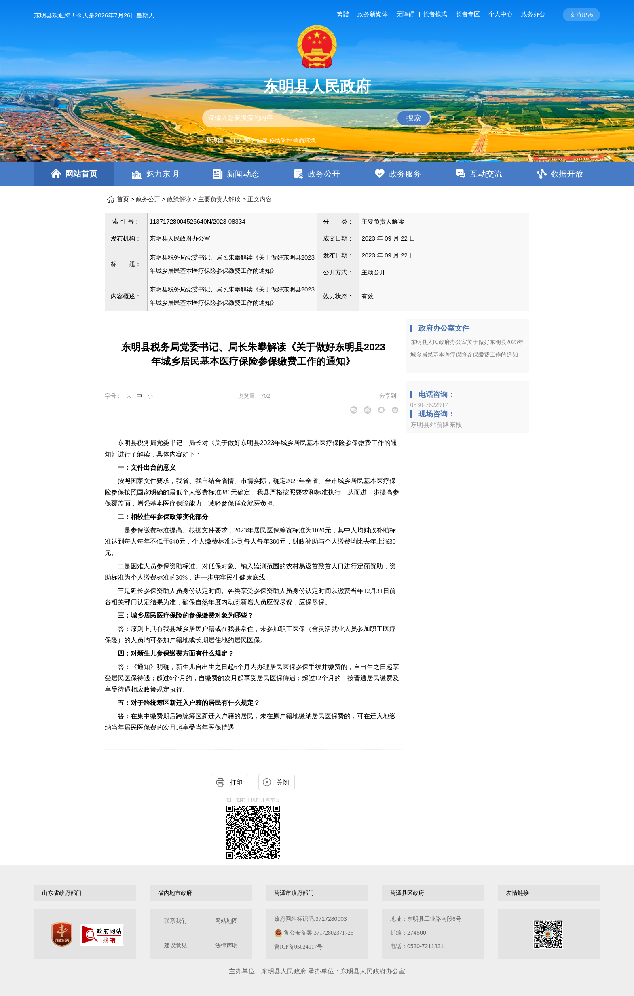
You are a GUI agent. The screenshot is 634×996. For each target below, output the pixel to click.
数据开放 (567, 173)
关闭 (282, 782)
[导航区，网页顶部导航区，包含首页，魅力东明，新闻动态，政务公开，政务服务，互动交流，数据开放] (317, 174)
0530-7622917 (429, 404)
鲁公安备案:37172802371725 (318, 933)
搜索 (413, 118)
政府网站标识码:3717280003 (313, 933)
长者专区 (468, 14)
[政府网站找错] (102, 935)
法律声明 (226, 946)
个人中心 (500, 14)
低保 (262, 140)
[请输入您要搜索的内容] (317, 118)
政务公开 (324, 173)
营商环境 (304, 140)
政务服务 (405, 173)
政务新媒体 (372, 14)
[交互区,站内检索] (317, 118)
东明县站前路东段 (436, 424)
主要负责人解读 (219, 199)
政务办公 (533, 14)
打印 (236, 782)
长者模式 (435, 14)
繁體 (343, 14)
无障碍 (405, 14)
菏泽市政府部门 (294, 893)
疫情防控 (280, 140)
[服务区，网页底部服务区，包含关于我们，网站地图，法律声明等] (317, 934)
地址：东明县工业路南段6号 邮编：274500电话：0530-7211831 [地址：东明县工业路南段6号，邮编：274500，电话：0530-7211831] (425, 933)
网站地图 (226, 921)
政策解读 (179, 199)
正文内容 (259, 199)
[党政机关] (62, 934)
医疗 (249, 140)
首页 (123, 199)
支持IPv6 (581, 14)
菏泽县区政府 (407, 893)
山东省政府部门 (62, 893)
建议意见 (175, 946)
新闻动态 (243, 173)
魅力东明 (162, 173)
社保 (236, 140)
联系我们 (175, 921)
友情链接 (517, 893)
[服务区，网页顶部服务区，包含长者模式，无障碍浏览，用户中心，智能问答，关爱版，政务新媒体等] (467, 14)
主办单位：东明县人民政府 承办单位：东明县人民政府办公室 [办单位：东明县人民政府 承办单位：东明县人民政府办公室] (317, 971)
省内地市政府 (175, 893)
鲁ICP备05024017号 (298, 947)
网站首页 (81, 173)
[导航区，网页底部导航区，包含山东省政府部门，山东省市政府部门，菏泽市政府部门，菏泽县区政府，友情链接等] (317, 893)
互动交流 (486, 173)
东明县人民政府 (317, 86)
